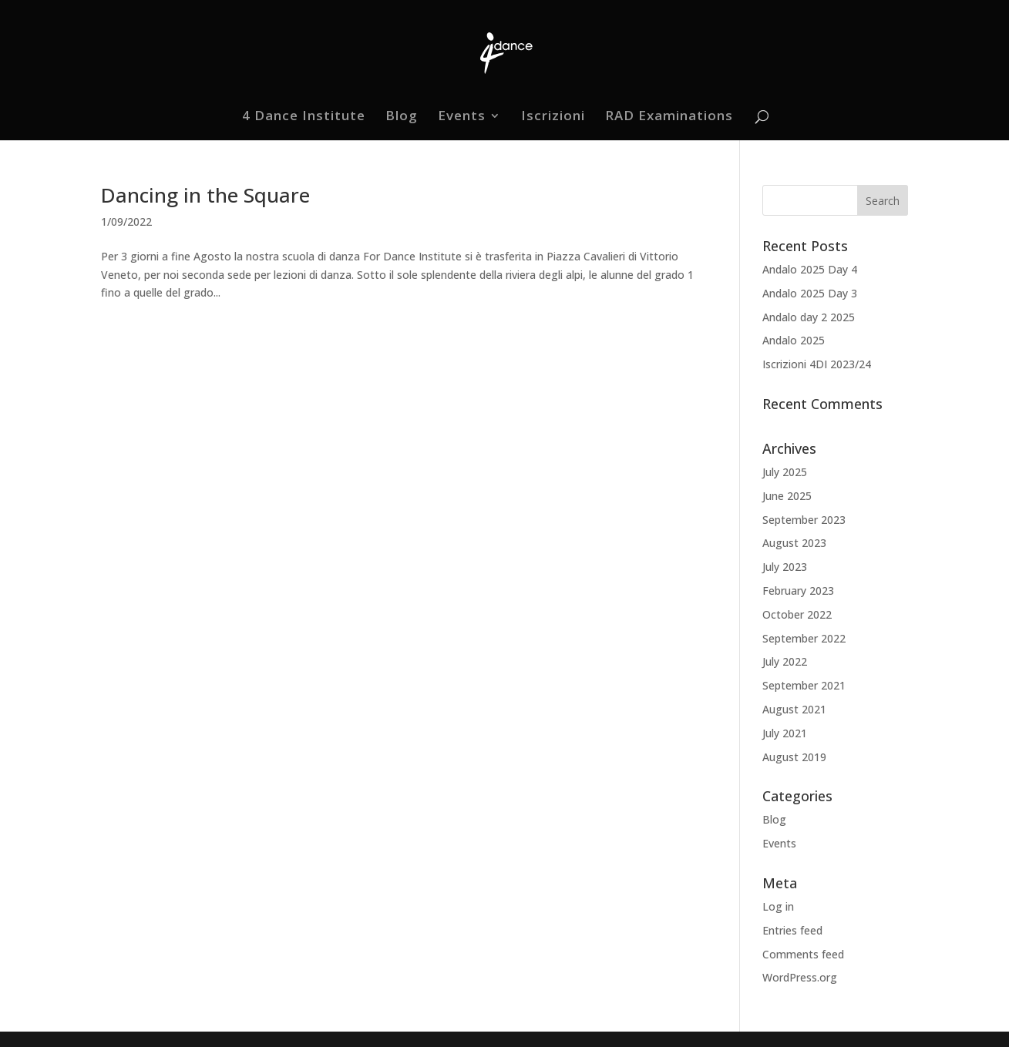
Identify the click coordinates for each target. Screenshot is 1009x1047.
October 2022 (797, 614)
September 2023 (804, 519)
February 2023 (798, 590)
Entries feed (792, 930)
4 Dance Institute (303, 117)
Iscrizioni (553, 117)
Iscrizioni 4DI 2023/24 (816, 364)
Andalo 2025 (793, 340)
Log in (778, 906)
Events (462, 117)
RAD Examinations (669, 117)
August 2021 (794, 709)
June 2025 (787, 495)
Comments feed (803, 954)
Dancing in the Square (205, 195)
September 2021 (804, 685)
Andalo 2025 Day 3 (809, 293)
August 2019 (794, 757)
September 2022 (804, 638)
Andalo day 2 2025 (808, 317)
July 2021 (784, 733)
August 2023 (794, 542)
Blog (401, 117)
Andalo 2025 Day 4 (809, 269)
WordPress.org (799, 977)
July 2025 (784, 472)
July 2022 (784, 661)
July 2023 (784, 566)
